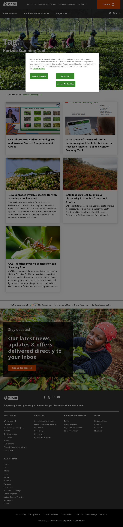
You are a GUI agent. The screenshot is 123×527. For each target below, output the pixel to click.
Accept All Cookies (65, 84)
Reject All (65, 76)
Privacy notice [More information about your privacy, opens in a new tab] (39, 69)
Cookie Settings (39, 76)
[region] (62, 72)
